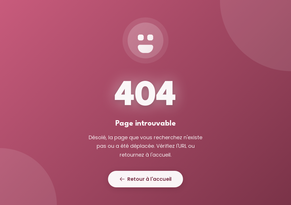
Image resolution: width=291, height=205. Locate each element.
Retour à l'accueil (145, 179)
